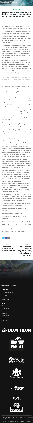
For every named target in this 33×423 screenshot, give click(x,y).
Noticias (16, 9)
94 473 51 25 (5, 295)
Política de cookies (19, 421)
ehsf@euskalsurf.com (7, 292)
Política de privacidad (8, 421)
